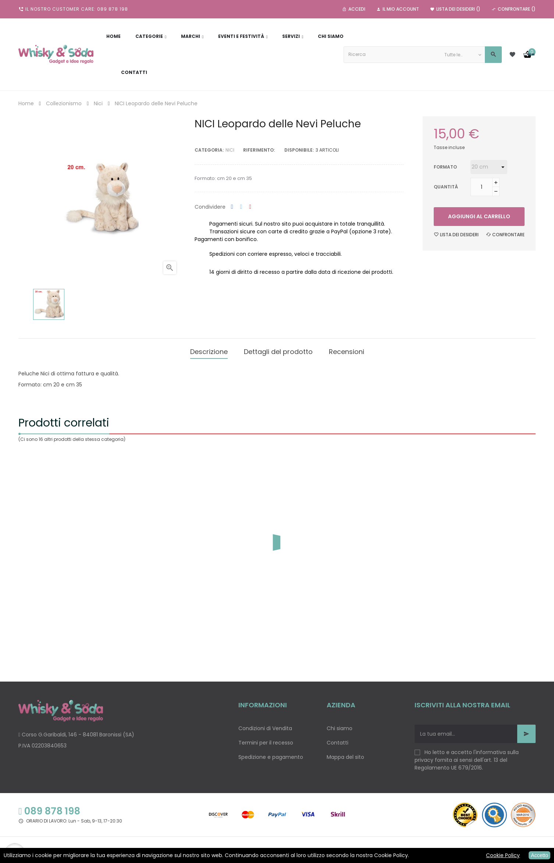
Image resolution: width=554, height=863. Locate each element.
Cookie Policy (503, 855)
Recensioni (346, 350)
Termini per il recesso (265, 740)
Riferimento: (259, 150)
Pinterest (250, 207)
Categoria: (209, 150)
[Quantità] (481, 187)
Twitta (241, 207)
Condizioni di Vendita (265, 725)
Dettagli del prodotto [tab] (278, 350)
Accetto (539, 855)
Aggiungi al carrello (479, 216)
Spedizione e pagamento (270, 754)
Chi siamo (339, 725)
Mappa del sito (345, 754)
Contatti (337, 740)
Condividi (232, 207)
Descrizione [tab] (209, 350)
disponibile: (299, 150)
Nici (229, 150)
